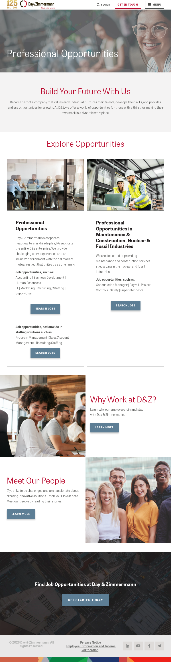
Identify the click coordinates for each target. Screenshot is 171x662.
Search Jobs (45, 308)
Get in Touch (127, 4)
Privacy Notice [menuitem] (90, 642)
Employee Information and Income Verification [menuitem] (91, 648)
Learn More (104, 427)
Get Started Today (85, 600)
